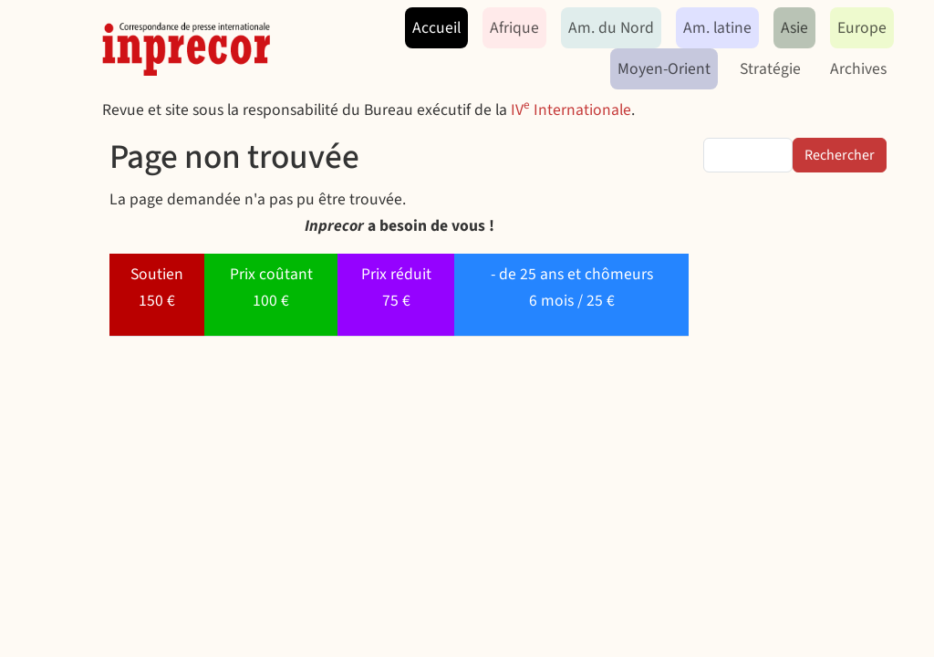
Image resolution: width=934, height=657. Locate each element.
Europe (862, 27)
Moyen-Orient (664, 68)
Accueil (436, 27)
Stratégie (770, 68)
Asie (794, 27)
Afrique (514, 27)
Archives (858, 68)
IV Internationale (571, 110)
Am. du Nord (611, 27)
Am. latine (717, 27)
